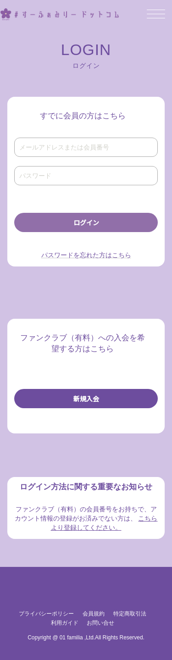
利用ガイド (64, 623)
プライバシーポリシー (46, 613)
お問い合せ (100, 623)
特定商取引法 (129, 613)
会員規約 (94, 613)
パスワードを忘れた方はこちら (86, 255)
